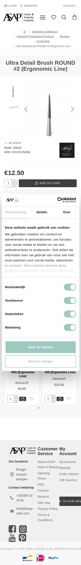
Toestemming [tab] (15, 212)
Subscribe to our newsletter (70, 501)
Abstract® (22, 383)
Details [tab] (41, 212)
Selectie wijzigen (40, 361)
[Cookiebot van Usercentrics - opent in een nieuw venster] (57, 200)
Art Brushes (43, 41)
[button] (26, 109)
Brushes (65, 36)
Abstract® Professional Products (35, 36)
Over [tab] (67, 212)
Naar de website (40, 347)
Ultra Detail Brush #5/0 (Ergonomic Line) (22, 372)
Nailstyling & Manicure (45, 31)
